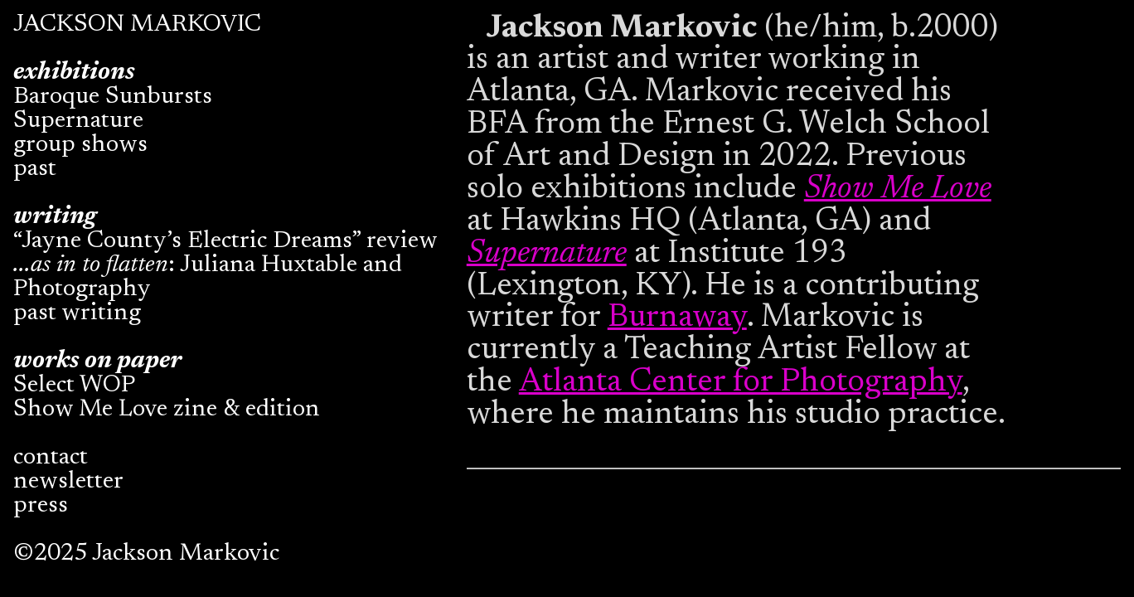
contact (50, 458)
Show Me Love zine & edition (166, 410)
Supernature (78, 121)
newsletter (68, 482)
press (40, 506)
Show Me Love (897, 189)
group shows (80, 145)
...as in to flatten (90, 266)
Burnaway (677, 318)
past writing (77, 314)
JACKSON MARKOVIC (137, 25)
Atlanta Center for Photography (740, 382)
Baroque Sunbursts (112, 97)
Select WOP (74, 386)
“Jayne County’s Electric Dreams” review (225, 242)
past (34, 170)
